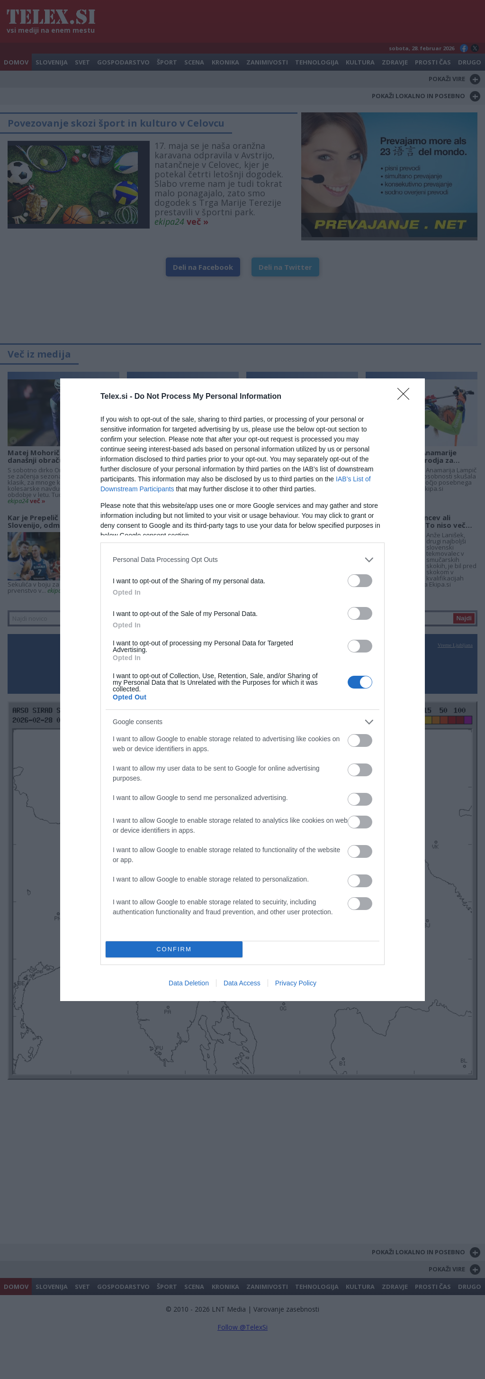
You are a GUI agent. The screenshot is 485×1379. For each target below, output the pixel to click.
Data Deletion (189, 983)
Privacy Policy (295, 983)
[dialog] (242, 689)
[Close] (406, 397)
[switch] (360, 580)
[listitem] (242, 560)
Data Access (242, 983)
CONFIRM (174, 948)
